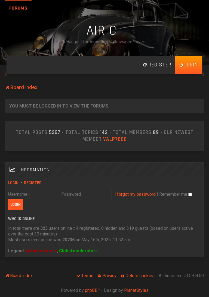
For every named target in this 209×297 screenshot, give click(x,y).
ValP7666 (115, 139)
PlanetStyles (136, 290)
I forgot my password (135, 194)
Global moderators (78, 250)
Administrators (41, 250)
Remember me (175, 194)
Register (33, 183)
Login (13, 183)
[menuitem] (188, 65)
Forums (18, 8)
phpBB (91, 290)
